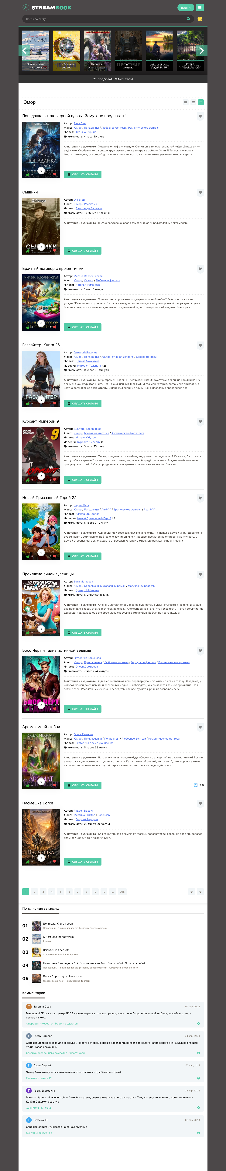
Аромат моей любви (41, 727)
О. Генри (79, 199)
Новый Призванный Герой (94, 518)
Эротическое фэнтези (127, 509)
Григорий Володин (85, 352)
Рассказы (90, 204)
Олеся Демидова (87, 666)
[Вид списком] (201, 102)
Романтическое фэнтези (143, 127)
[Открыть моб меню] (200, 7)
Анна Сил (80, 123)
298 (122, 891)
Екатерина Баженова (87, 657)
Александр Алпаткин (89, 208)
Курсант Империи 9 (40, 421)
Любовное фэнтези (113, 127)
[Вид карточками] (186, 102)
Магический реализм (141, 585)
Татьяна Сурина (86, 132)
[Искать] (188, 19)
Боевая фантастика (96, 433)
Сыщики (30, 192)
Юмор (78, 127)
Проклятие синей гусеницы (48, 574)
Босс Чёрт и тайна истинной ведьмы (56, 650)
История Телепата (89, 365)
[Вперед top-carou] (201, 50)
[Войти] (185, 7)
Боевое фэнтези (146, 356)
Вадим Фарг (81, 505)
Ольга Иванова (83, 734)
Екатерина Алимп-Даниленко (94, 742)
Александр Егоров (87, 513)
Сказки (88, 280)
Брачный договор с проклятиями (53, 268)
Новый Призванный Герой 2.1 (49, 498)
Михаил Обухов (86, 437)
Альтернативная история (117, 356)
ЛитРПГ (106, 509)
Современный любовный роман (104, 585)
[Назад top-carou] (24, 50)
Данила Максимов (87, 361)
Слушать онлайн (85, 174)
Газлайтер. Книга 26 (41, 345)
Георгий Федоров (87, 819)
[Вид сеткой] (193, 102)
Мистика (79, 814)
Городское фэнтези (143, 662)
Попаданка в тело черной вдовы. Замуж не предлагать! (74, 116)
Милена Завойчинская (88, 276)
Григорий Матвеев (87, 590)
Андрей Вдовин (84, 810)
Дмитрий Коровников (87, 428)
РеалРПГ (149, 509)
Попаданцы (91, 127)
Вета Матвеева (83, 581)
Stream (51, 7)
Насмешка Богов (37, 803)
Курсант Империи (88, 442)
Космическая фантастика (127, 433)
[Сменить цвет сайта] (200, 19)
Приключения (93, 662)
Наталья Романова (88, 284)
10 (103, 891)
